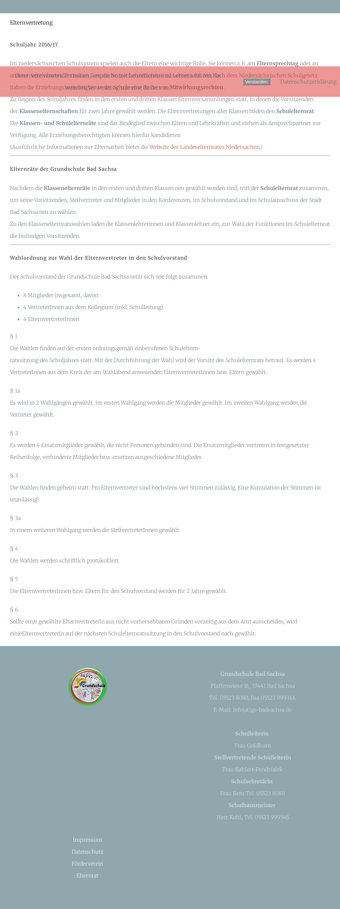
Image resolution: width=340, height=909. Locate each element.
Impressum (87, 839)
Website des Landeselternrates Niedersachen (204, 147)
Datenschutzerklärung (308, 81)
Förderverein (87, 863)
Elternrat (87, 875)
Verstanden (256, 81)
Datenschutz (88, 851)
